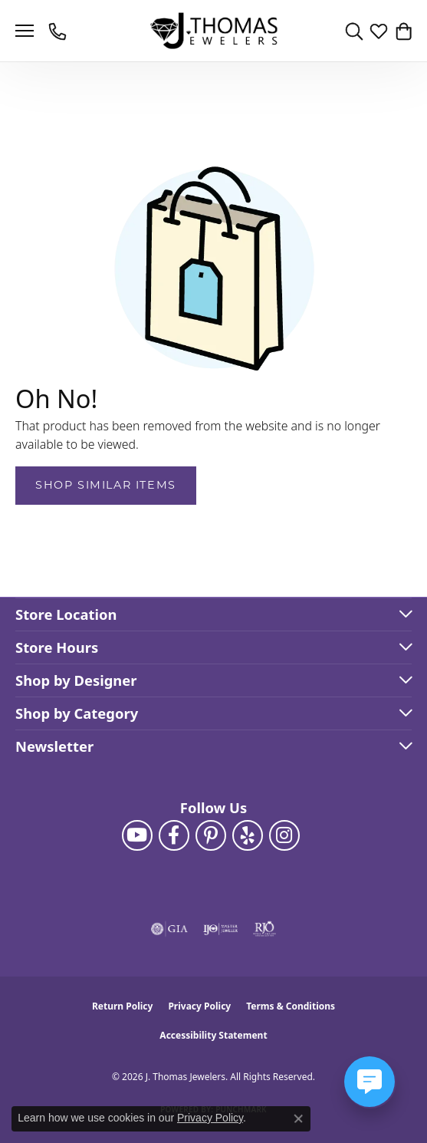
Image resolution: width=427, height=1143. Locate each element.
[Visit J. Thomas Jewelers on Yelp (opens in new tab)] (247, 835)
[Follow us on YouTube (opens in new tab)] (137, 835)
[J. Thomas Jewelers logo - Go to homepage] (213, 31)
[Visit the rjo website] (264, 928)
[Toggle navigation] (24, 30)
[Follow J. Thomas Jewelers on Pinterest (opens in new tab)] (210, 835)
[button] (354, 30)
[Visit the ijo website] (220, 928)
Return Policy (122, 1006)
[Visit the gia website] (169, 928)
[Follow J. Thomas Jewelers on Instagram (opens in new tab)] (284, 835)
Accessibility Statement (213, 1035)
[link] (59, 30)
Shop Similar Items (105, 485)
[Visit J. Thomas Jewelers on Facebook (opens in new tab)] (174, 835)
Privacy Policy (199, 1006)
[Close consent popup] (298, 1118)
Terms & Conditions (290, 1006)
